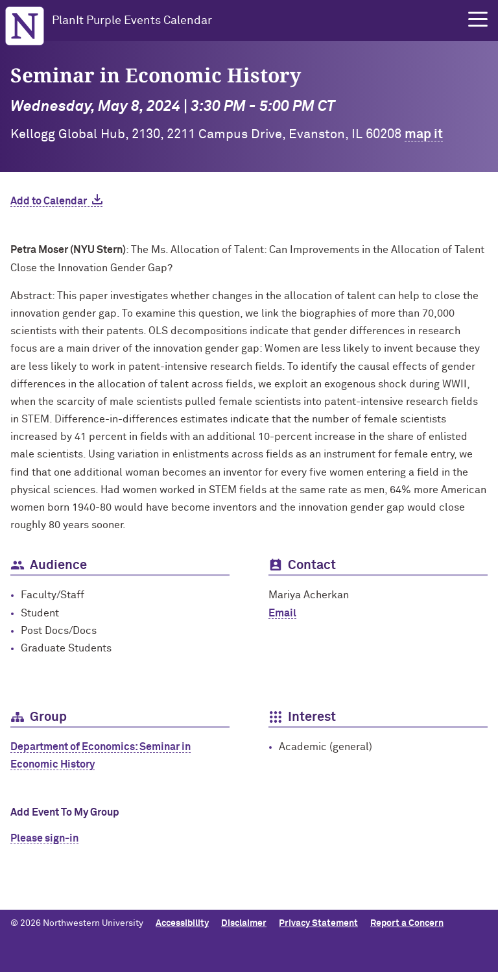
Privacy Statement (318, 923)
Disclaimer (244, 923)
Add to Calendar (48, 201)
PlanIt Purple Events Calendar (132, 21)
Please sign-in (44, 838)
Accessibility (182, 923)
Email (282, 613)
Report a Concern (407, 923)
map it (424, 134)
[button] (478, 19)
